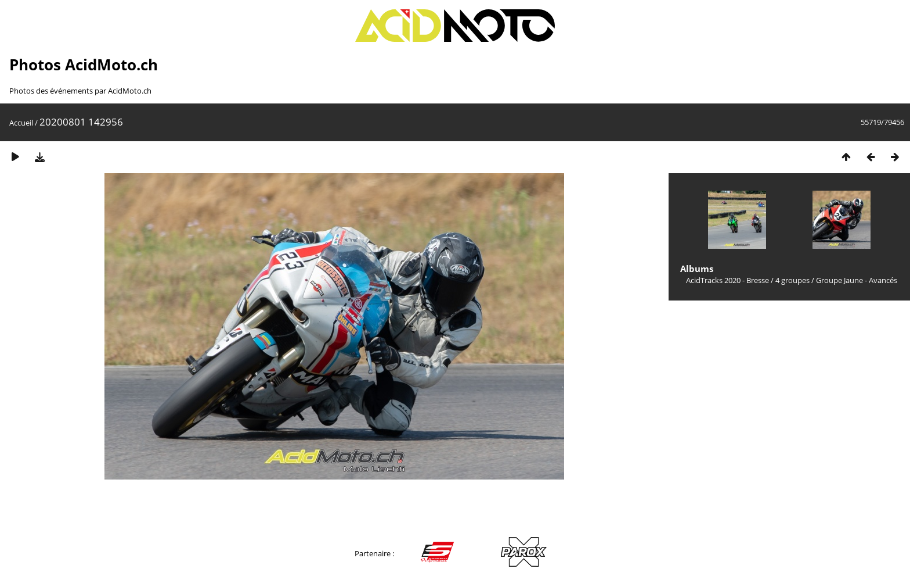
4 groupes (792, 280)
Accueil (21, 122)
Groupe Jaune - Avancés (856, 280)
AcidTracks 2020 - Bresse (727, 280)
